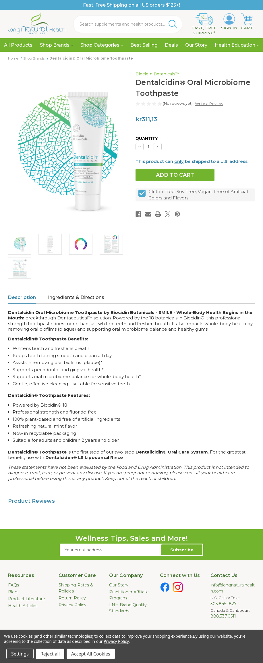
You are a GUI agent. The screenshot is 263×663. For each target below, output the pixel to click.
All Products (18, 45)
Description (22, 297)
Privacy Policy (72, 604)
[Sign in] (229, 22)
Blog (13, 592)
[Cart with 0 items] (247, 22)
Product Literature (26, 598)
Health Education (237, 45)
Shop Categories (101, 45)
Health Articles (22, 605)
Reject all (50, 654)
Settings (20, 654)
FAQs (13, 585)
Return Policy (72, 598)
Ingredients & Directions (76, 297)
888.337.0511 (223, 616)
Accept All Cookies (90, 654)
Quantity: (147, 138)
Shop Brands (56, 45)
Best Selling (144, 45)
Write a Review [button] (209, 103)
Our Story (196, 45)
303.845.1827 (223, 603)
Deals (171, 45)
